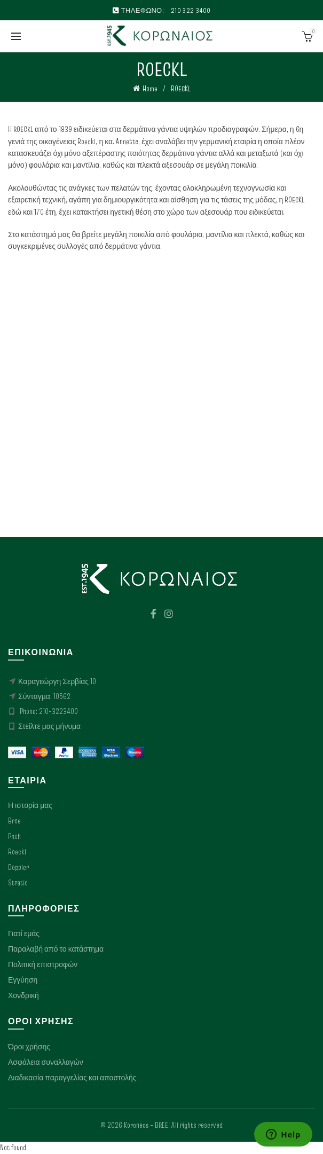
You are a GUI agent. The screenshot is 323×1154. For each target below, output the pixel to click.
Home (150, 88)
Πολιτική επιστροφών (42, 964)
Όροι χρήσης (29, 1046)
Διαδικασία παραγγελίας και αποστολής (72, 1077)
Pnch (14, 836)
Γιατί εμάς (24, 933)
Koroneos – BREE (146, 1125)
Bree (14, 820)
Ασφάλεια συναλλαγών (45, 1062)
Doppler (18, 867)
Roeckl (17, 851)
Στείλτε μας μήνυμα (49, 726)
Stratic (18, 882)
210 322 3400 (191, 10)
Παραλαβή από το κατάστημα (56, 949)
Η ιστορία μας (30, 805)
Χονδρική (23, 995)
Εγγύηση (22, 980)
